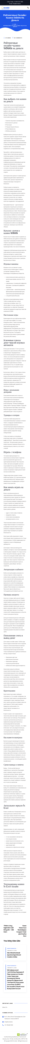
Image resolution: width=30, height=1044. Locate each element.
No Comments (18, 37)
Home (14, 24)
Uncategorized (11, 948)
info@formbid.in (17, 3)
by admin (8, 37)
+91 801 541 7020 (18, 1)
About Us (4, 1007)
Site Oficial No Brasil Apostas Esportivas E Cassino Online (14, 955)
